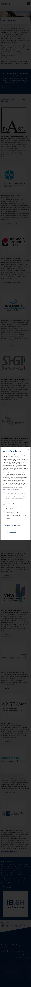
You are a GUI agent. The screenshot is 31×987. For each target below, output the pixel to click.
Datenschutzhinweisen (13, 489)
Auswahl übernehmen (12, 525)
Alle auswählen (10, 533)
